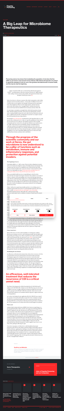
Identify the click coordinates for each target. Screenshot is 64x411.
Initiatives (40, 6)
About (50, 6)
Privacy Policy (18, 407)
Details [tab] (32, 198)
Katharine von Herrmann (7, 401)
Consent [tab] (17, 198)
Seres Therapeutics (17, 118)
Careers (9, 407)
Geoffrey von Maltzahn (9, 33)
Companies (28, 6)
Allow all (46, 215)
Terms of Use (24, 407)
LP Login (41, 407)
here (32, 95)
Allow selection (32, 215)
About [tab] (47, 198)
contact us (36, 357)
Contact (4, 407)
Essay (8, 35)
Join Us (54, 6)
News (13, 407)
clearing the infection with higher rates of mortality (25, 190)
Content (45, 6)
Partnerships (34, 6)
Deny (18, 215)
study (31, 237)
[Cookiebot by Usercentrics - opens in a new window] (49, 195)
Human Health (5, 19)
